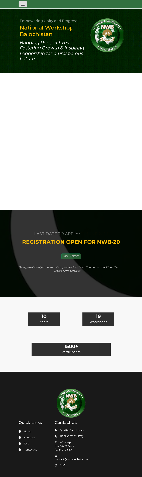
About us (27, 437)
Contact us (28, 449)
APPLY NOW (71, 259)
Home (25, 431)
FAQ (24, 443)
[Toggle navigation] (23, 4)
